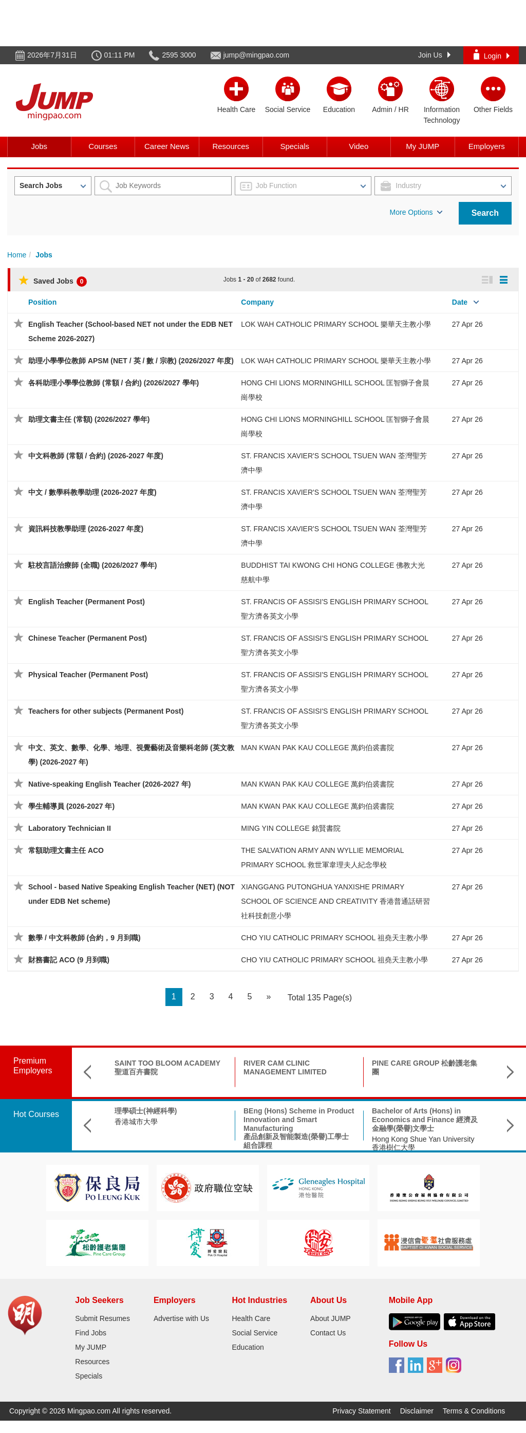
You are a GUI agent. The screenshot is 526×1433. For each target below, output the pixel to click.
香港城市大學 (136, 1122)
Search (485, 213)
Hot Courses (36, 1114)
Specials (294, 146)
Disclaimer (417, 1411)
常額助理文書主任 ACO (66, 850)
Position (42, 302)
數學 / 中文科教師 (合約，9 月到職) (84, 938)
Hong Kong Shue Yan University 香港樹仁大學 (423, 1143)
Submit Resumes (102, 1318)
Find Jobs (90, 1333)
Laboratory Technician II (69, 828)
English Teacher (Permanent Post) (86, 602)
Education (248, 1347)
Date (459, 302)
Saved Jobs (52, 281)
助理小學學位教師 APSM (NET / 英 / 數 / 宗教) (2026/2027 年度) (131, 361)
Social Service (254, 1333)
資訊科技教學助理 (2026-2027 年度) (85, 529)
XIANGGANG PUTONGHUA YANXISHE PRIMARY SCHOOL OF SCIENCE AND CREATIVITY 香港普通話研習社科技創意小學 (335, 901)
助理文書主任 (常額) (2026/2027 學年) (89, 419)
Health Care (251, 1318)
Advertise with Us (181, 1318)
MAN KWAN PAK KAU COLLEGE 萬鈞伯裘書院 (317, 747)
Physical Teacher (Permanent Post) (88, 675)
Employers (486, 146)
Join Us (434, 55)
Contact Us (328, 1333)
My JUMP (422, 146)
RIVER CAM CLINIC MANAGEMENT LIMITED (285, 1067)
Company (257, 302)
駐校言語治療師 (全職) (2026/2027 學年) (92, 565)
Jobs (39, 146)
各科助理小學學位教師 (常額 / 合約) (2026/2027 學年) (113, 383)
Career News (167, 146)
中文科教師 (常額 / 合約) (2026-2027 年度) (95, 456)
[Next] (268, 997)
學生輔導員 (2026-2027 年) (71, 806)
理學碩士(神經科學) (146, 1111)
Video (358, 146)
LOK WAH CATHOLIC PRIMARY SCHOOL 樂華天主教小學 (335, 324)
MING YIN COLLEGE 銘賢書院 (290, 828)
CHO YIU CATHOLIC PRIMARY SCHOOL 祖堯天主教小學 (334, 938)
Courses (102, 146)
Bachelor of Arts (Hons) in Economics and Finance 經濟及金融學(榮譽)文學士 (425, 1119)
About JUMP (330, 1318)
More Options (416, 212)
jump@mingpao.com (256, 55)
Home (16, 255)
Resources (230, 146)
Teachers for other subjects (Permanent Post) (105, 711)
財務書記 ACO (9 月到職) (68, 960)
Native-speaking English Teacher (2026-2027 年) (109, 784)
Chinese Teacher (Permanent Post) (87, 638)
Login (492, 54)
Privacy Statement (361, 1411)
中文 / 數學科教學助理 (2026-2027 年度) (92, 492)
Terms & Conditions (474, 1411)
